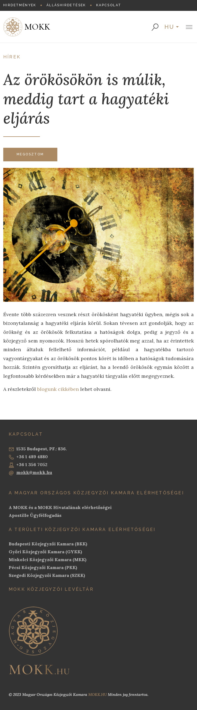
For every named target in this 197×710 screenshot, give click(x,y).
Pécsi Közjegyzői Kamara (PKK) (43, 567)
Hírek (12, 56)
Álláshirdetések (66, 5)
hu (169, 27)
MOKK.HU (97, 694)
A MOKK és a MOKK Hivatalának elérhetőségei (60, 507)
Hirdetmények (19, 5)
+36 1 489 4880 (28, 457)
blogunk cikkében (58, 389)
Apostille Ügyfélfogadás (35, 515)
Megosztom (30, 154)
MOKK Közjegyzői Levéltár (51, 589)
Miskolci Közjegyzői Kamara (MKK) (47, 559)
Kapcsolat (108, 5)
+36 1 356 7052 (28, 465)
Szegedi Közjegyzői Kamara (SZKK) (47, 575)
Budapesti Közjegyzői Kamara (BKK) (48, 543)
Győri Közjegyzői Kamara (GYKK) (45, 551)
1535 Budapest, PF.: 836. (38, 449)
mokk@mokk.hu (30, 473)
